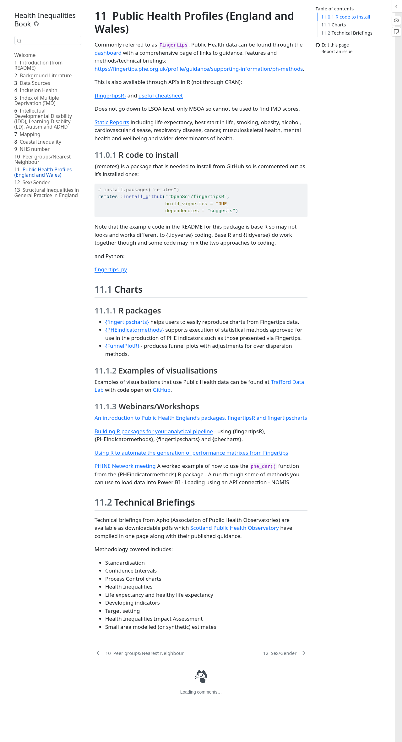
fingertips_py (111, 269)
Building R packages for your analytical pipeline (154, 431)
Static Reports (112, 122)
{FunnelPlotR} (122, 345)
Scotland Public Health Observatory (234, 527)
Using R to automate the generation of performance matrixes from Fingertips (191, 452)
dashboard (108, 52)
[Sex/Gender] (284, 653)
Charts (333, 24)
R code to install (345, 17)
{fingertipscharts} (127, 321)
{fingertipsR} (110, 95)
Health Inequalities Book (45, 19)
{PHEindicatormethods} (134, 329)
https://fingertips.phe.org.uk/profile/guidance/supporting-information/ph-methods (199, 68)
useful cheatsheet (161, 95)
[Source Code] (36, 23)
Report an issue (334, 51)
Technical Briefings (346, 33)
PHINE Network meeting (125, 465)
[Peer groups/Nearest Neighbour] (140, 653)
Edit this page (332, 45)
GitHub (162, 389)
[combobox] (47, 40)
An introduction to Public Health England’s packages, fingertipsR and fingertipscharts (201, 417)
